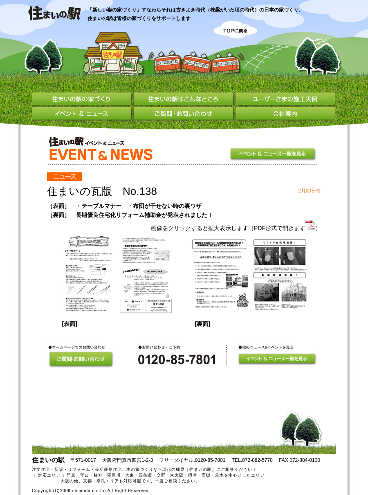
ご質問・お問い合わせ (185, 114)
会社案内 (285, 114)
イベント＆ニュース (83, 114)
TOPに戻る (235, 30)
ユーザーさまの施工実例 (285, 100)
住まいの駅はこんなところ (185, 100)
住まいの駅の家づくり (82, 100)
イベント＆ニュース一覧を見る (274, 154)
